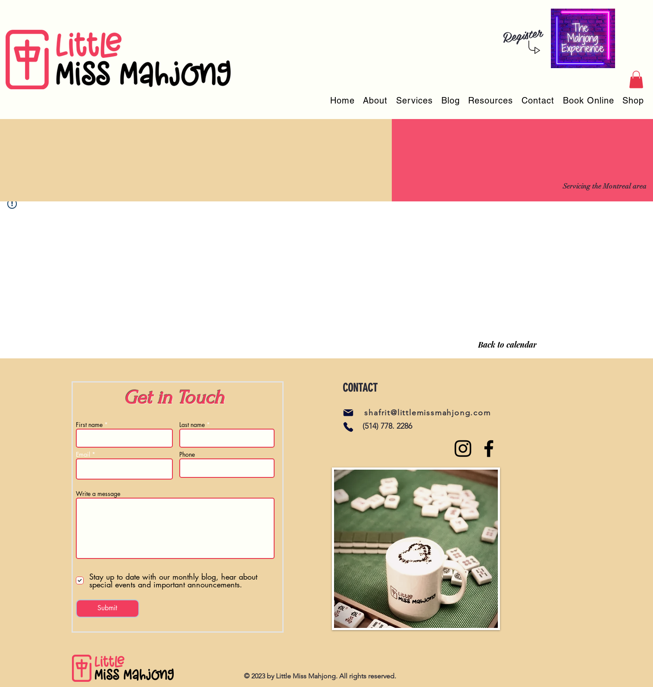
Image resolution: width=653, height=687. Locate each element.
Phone (187, 455)
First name (89, 425)
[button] (636, 79)
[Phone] (348, 427)
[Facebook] (489, 448)
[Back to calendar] (507, 344)
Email (83, 455)
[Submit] (107, 608)
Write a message (98, 494)
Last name (192, 425)
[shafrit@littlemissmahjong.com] (428, 412)
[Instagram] (463, 448)
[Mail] (348, 412)
